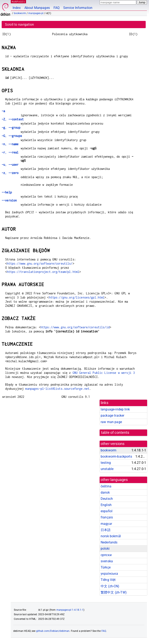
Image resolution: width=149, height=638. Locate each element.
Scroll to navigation (19, 24)
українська (109, 574)
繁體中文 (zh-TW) (114, 592)
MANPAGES (18, 1)
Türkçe (106, 567)
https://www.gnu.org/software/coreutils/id (75, 327)
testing (106, 463)
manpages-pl (35, 13)
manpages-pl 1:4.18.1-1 (69, 609)
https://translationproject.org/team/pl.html (43, 271)
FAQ (57, 8)
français (107, 517)
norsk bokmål (111, 536)
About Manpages (37, 8)
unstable (107, 469)
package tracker (112, 415)
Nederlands (109, 542)
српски (106, 555)
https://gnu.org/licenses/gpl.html (77, 297)
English (106, 505)
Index (17, 8)
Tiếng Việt (108, 580)
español (106, 511)
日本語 (106, 530)
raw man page (111, 422)
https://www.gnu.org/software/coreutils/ (40, 263)
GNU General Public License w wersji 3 (104, 372)
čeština (106, 486)
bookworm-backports (116, 456)
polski (105, 548)
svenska (107, 561)
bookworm (20, 13)
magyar (106, 524)
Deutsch (107, 499)
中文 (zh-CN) (110, 586)
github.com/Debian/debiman (53, 631)
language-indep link (115, 409)
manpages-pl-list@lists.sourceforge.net (57, 388)
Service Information (77, 8)
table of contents (115, 433)
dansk (105, 492)
